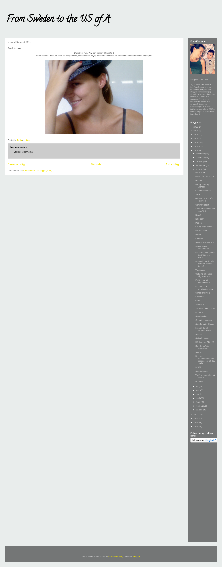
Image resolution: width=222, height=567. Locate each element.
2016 (196, 131)
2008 (196, 422)
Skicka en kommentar (23, 152)
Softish (198, 334)
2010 (196, 415)
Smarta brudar (201, 371)
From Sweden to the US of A (58, 20)
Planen (198, 223)
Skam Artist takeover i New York (205, 210)
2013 (196, 142)
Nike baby (199, 219)
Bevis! (198, 215)
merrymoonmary (115, 556)
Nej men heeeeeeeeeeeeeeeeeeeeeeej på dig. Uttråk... (205, 360)
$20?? (198, 367)
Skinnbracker (201, 316)
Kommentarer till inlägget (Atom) (37, 170)
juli (197, 386)
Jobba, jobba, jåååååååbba (202, 247)
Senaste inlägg (17, 164)
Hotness (199, 381)
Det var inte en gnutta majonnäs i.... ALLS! (204, 255)
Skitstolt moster (202, 338)
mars (198, 402)
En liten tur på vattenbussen (202, 281)
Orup (197, 301)
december (200, 154)
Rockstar (199, 312)
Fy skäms (199, 297)
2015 (196, 134)
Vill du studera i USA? (205, 308)
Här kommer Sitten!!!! (204, 342)
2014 (196, 138)
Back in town (201, 230)
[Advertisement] (202, 492)
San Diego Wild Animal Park (202, 347)
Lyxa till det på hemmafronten (203, 329)
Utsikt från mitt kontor (204, 176)
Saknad (198, 352)
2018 (196, 127)
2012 (196, 146)
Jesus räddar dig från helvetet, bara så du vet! (204, 263)
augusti (199, 169)
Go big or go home (203, 227)
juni (198, 390)
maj (198, 394)
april (198, 398)
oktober (199, 161)
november (200, 157)
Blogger (136, 556)
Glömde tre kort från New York (204, 199)
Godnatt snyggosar (203, 320)
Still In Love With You (204, 242)
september (201, 165)
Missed (198, 180)
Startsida (95, 164)
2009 (196, 418)
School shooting (202, 293)
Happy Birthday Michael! (202, 185)
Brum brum (200, 172)
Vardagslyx (200, 270)
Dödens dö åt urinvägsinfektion (204, 287)
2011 (196, 150)
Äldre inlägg (173, 164)
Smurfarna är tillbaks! (204, 324)
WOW (198, 234)
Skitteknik (199, 304)
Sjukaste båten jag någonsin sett (203, 275)
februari (199, 406)
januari (199, 410)
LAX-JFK (199, 238)
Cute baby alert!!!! (203, 191)
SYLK (197, 194)
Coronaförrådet (202, 205)
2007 (196, 426)
